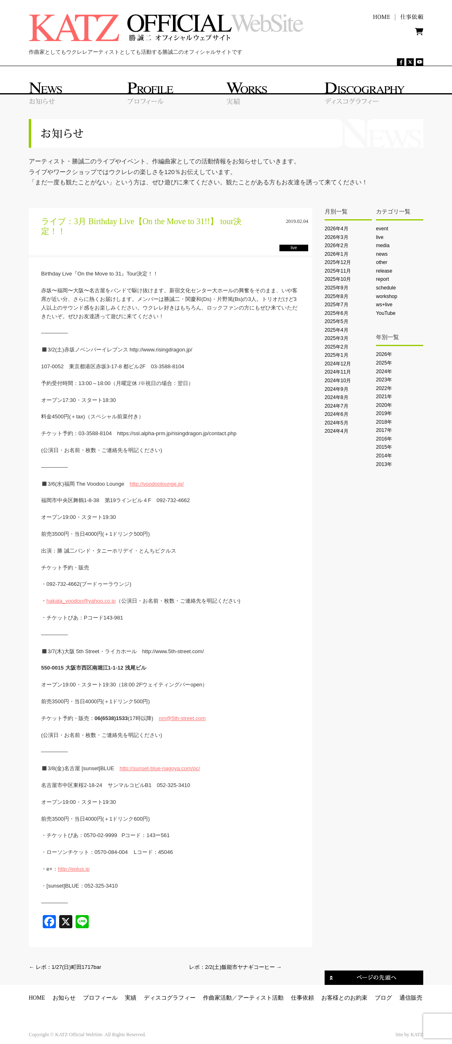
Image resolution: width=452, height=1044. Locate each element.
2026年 (384, 354)
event (382, 229)
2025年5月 (336, 321)
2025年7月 (336, 304)
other (381, 262)
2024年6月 (336, 414)
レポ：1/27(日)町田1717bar (65, 967)
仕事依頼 (302, 998)
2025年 (384, 363)
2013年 (384, 464)
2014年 (384, 456)
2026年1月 (336, 254)
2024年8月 (336, 397)
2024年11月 (338, 372)
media (383, 245)
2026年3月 (336, 237)
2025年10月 (338, 279)
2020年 (384, 405)
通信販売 (410, 998)
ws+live (384, 304)
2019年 (384, 413)
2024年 (384, 371)
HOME (37, 998)
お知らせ (64, 998)
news (381, 254)
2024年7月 (336, 406)
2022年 (384, 388)
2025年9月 (336, 288)
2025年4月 (336, 330)
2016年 (384, 439)
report (382, 279)
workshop (386, 296)
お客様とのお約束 (344, 998)
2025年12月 (338, 262)
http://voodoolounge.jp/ (156, 484)
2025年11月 (338, 271)
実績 (130, 998)
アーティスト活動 (261, 998)
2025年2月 (336, 347)
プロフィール (100, 998)
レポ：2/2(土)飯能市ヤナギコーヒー (235, 967)
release (384, 271)
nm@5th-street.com (182, 718)
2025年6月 (336, 313)
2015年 (384, 447)
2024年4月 (336, 431)
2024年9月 (336, 389)
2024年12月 (338, 364)
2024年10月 (338, 380)
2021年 (384, 396)
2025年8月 (336, 296)
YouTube (385, 313)
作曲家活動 (217, 998)
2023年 (384, 380)
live (379, 237)
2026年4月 (336, 229)
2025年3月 (336, 338)
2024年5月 (336, 423)
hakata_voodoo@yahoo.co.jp (81, 601)
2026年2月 (336, 245)
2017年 (384, 430)
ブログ (383, 998)
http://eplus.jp (74, 869)
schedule (386, 288)
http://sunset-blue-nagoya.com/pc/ (160, 768)
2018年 (384, 422)
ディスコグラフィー (170, 998)
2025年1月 (336, 355)
